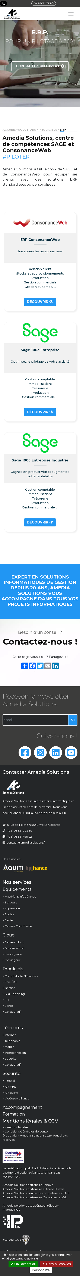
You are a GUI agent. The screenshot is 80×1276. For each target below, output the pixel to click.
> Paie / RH (10, 982)
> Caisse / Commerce (17, 926)
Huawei (60, 1189)
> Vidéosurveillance (16, 1098)
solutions (27, 129)
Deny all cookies (56, 1264)
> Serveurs (10, 902)
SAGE (66, 1193)
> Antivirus (9, 1086)
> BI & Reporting (14, 994)
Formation (14, 1114)
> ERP (6, 999)
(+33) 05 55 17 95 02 (19, 836)
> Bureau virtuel (13, 948)
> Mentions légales (15, 1127)
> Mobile (8, 1046)
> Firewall (9, 1080)
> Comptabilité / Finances (20, 976)
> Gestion (9, 988)
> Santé (8, 920)
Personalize (41, 1270)
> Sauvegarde (12, 954)
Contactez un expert (40, 66)
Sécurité (11, 1073)
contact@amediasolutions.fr (24, 842)
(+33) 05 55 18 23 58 (19, 830)
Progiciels (48, 129)
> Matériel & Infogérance (19, 896)
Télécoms (13, 1027)
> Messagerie (12, 960)
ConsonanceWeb (55, 1197)
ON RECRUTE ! (44, 3)
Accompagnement (22, 1107)
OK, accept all (23, 1264)
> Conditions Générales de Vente (25, 1131)
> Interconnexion (14, 1052)
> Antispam (10, 1092)
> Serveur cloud (13, 942)
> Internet (9, 1035)
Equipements (17, 889)
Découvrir (40, 302)
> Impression (11, 908)
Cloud (9, 935)
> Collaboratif (12, 1011)
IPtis (17, 1209)
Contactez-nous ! (40, 641)
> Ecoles (8, 914)
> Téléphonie (11, 1041)
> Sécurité (10, 1058)
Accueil (9, 129)
